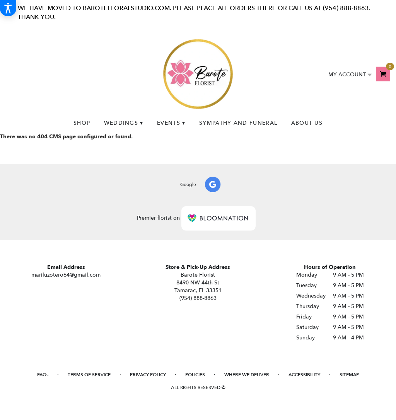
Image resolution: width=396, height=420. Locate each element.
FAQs (42, 375)
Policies (195, 375)
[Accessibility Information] (8, 8)
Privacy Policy (148, 375)
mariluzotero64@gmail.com (66, 275)
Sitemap (349, 375)
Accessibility (304, 375)
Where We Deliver (246, 375)
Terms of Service (89, 375)
